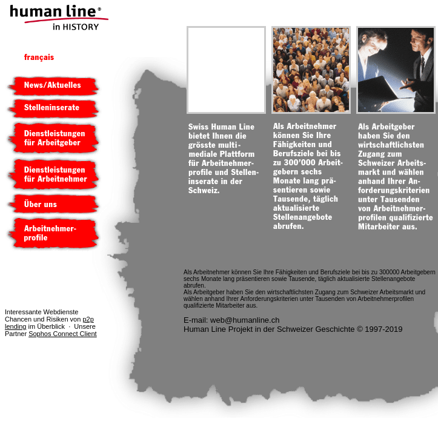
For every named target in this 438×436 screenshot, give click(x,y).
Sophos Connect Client (62, 333)
